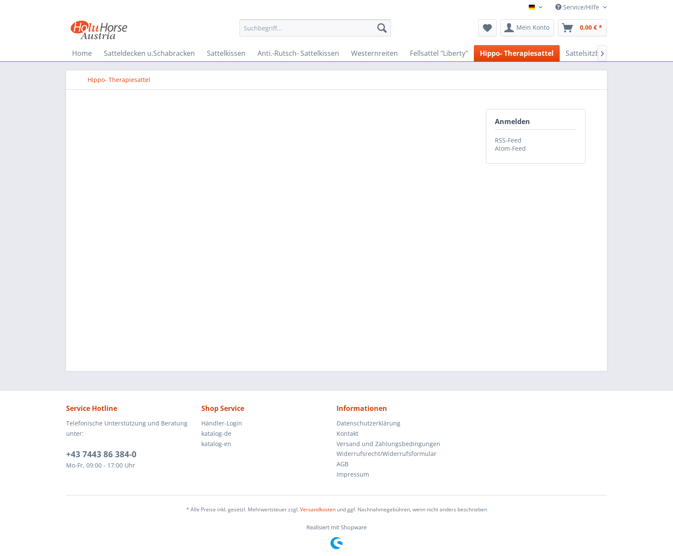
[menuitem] (315, 27)
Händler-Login (221, 423)
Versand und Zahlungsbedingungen (388, 444)
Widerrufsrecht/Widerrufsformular (386, 454)
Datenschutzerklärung (368, 423)
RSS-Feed (508, 140)
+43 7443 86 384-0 (101, 454)
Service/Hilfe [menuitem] (578, 7)
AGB (342, 464)
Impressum (352, 474)
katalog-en (216, 444)
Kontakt (347, 433)
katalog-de (216, 433)
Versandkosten (318, 509)
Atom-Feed (510, 148)
